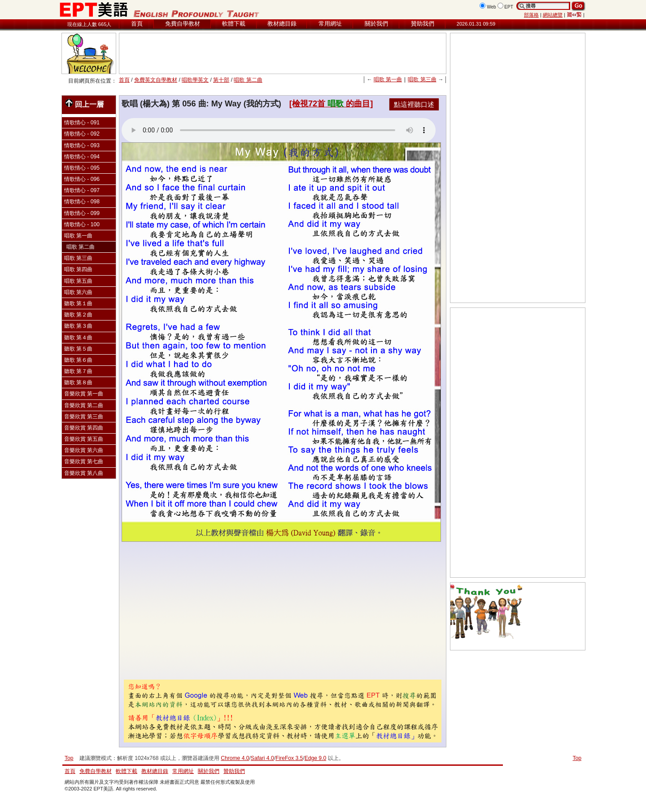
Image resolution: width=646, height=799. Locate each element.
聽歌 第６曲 (78, 360)
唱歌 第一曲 (388, 79)
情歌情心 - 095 (82, 168)
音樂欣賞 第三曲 (83, 416)
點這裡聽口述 (414, 104)
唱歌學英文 (195, 80)
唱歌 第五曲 (78, 281)
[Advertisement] (282, 53)
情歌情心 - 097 (82, 190)
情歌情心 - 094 (82, 157)
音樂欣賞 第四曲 (83, 428)
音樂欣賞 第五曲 (83, 439)
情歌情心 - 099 (82, 213)
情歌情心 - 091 (82, 122)
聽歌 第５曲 (78, 349)
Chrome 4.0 (235, 758)
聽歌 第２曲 (78, 315)
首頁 (137, 23)
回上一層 (84, 103)
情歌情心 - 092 (82, 134)
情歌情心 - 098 (82, 201)
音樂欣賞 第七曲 (83, 461)
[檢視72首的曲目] (331, 103)
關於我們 (376, 23)
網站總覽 (553, 15)
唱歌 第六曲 (78, 292)
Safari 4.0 (262, 758)
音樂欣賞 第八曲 (83, 473)
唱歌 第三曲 (422, 79)
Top (576, 758)
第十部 (221, 80)
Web (491, 6)
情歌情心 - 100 (82, 224)
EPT (508, 6)
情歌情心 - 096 (82, 179)
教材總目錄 (282, 23)
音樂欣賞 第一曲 (83, 394)
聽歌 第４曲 (78, 337)
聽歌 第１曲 (78, 303)
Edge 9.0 (315, 758)
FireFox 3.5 (289, 758)
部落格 (531, 15)
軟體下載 (233, 23)
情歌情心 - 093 (82, 145)
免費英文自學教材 (155, 80)
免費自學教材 (182, 23)
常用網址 (330, 23)
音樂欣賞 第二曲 (83, 405)
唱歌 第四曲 (78, 269)
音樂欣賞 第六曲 (83, 450)
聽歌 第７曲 (78, 371)
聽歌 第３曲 (78, 326)
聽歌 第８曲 (78, 382)
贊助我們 (422, 23)
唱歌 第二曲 (248, 80)
